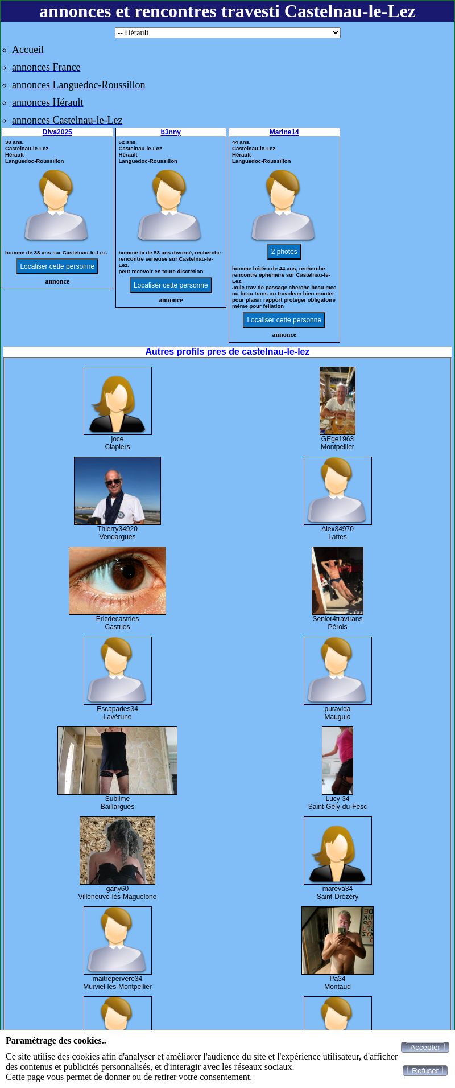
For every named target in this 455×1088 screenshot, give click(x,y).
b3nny (171, 132)
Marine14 (284, 132)
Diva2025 (57, 132)
